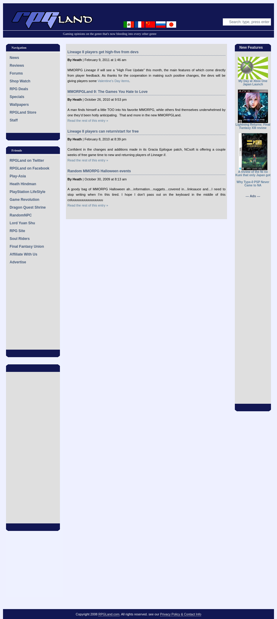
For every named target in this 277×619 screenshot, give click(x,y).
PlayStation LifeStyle (27, 192)
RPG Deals (19, 89)
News (14, 58)
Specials (17, 97)
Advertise (18, 262)
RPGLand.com (109, 614)
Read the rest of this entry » (87, 120)
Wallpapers (19, 105)
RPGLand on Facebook (29, 168)
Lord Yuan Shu (22, 223)
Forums (16, 73)
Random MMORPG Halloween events (99, 171)
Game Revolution (24, 200)
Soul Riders (20, 239)
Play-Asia (18, 176)
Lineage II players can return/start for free (103, 131)
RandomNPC (21, 215)
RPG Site (17, 231)
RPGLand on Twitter (27, 160)
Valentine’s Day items (113, 81)
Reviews (17, 65)
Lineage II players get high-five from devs (102, 52)
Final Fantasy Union (27, 246)
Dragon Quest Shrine (28, 207)
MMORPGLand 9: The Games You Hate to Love (107, 92)
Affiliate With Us (23, 254)
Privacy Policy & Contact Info (180, 614)
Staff (14, 120)
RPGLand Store (23, 112)
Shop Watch (20, 81)
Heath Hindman (23, 184)
